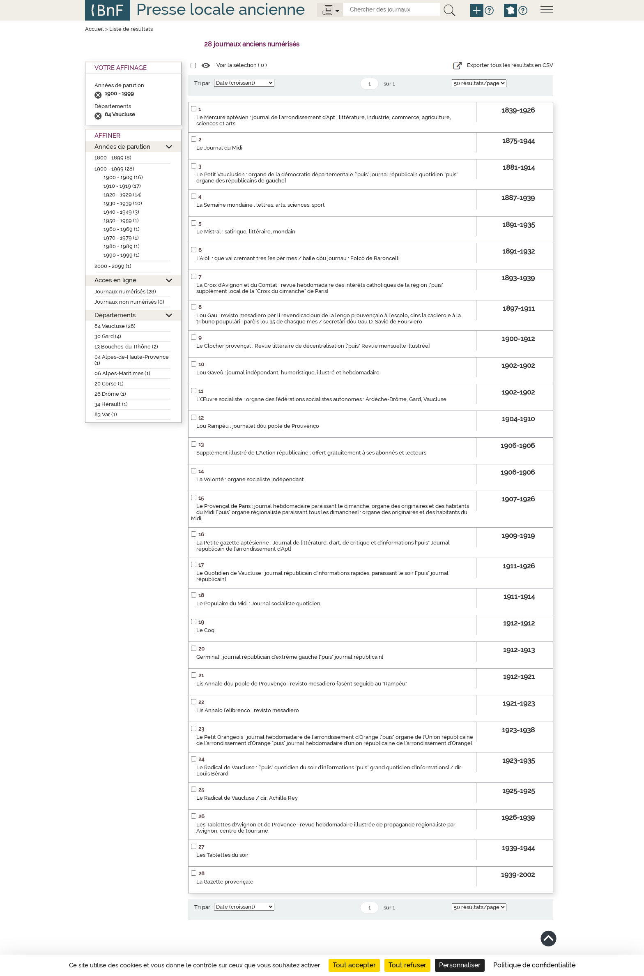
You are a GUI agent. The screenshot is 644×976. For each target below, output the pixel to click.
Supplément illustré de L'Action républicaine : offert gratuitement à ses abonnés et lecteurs (311, 453)
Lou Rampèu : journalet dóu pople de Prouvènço (257, 426)
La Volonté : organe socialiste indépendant (250, 479)
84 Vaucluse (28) (115, 326)
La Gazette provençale (224, 882)
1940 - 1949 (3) (121, 212)
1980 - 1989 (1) (122, 246)
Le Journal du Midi (219, 148)
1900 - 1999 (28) (114, 169)
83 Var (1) (105, 414)
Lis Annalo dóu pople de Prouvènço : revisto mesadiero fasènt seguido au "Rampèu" (301, 684)
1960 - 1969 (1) (122, 229)
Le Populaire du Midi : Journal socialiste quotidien (258, 603)
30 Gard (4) (107, 336)
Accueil (94, 29)
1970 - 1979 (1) (121, 238)
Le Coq (205, 630)
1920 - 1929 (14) (123, 195)
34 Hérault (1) (111, 404)
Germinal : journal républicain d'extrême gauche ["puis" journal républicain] (289, 657)
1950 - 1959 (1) (121, 220)
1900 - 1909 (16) (123, 177)
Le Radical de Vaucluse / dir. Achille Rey (247, 798)
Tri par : (203, 83)
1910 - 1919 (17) (122, 186)
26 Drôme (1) (110, 394)
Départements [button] (115, 314)
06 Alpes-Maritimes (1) (122, 373)
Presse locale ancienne (220, 9)
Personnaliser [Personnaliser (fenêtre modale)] (460, 965)
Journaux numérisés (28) (125, 291)
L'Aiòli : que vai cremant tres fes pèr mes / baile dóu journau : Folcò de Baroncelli (298, 258)
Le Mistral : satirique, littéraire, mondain (245, 231)
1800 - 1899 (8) (112, 158)
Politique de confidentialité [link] (534, 965)
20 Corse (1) (109, 384)
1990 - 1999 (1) (122, 255)
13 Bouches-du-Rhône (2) (126, 347)
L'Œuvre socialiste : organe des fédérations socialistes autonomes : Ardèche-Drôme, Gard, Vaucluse (321, 399)
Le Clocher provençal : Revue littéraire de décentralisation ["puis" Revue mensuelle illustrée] (313, 346)
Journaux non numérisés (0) (129, 302)
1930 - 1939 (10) (123, 203)
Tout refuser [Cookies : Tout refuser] (407, 965)
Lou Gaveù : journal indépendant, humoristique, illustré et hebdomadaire (288, 372)
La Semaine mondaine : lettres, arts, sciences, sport (260, 205)
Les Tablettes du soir (222, 855)
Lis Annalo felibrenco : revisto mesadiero (247, 710)
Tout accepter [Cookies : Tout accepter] (354, 965)
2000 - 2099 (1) (112, 266)
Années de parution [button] (122, 146)
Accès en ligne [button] (115, 280)
